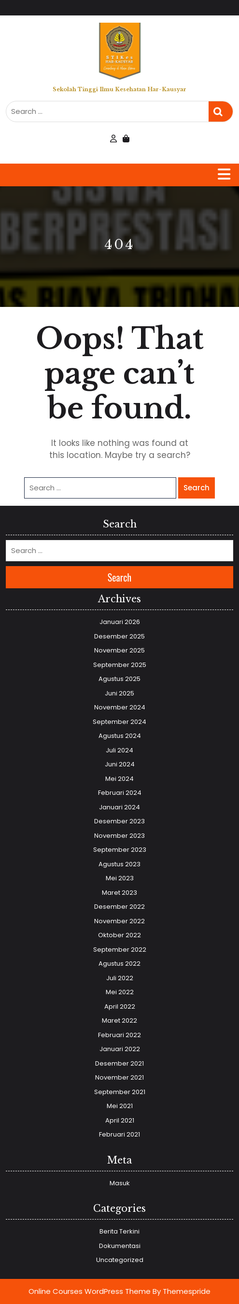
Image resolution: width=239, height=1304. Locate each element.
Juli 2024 (119, 750)
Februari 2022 (119, 1035)
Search (221, 111)
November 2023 (119, 835)
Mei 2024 (119, 778)
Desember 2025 (119, 636)
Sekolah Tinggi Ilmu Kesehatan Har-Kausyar (119, 89)
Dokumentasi (120, 1245)
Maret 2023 (119, 892)
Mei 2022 (120, 992)
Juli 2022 (119, 978)
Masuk (120, 1183)
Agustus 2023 (119, 864)
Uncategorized (119, 1259)
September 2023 (119, 849)
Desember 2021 (119, 1063)
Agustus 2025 (119, 678)
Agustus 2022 (119, 963)
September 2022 (119, 949)
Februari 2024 (119, 792)
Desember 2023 (119, 821)
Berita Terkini (119, 1231)
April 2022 (119, 1006)
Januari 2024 (119, 807)
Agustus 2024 (119, 735)
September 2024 (119, 721)
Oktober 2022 (119, 935)
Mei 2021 (120, 1105)
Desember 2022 (119, 906)
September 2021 (119, 1091)
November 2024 (119, 707)
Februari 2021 (119, 1134)
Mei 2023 (120, 878)
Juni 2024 (120, 764)
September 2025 (119, 664)
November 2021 (119, 1077)
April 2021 (119, 1120)
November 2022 (119, 921)
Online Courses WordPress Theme (89, 1291)
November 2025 (119, 650)
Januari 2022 (119, 1049)
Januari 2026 (119, 621)
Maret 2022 (119, 1020)
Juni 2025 (119, 693)
